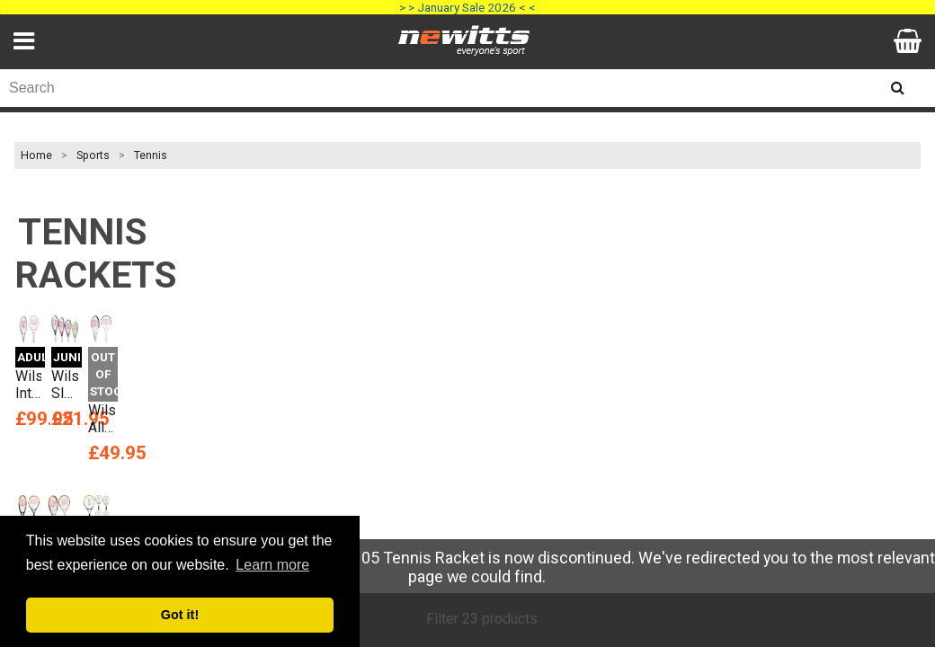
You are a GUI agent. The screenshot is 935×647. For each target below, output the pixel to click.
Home (36, 155)
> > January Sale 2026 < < (467, 7)
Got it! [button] (180, 614)
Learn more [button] (272, 564)
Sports (93, 155)
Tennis (150, 155)
